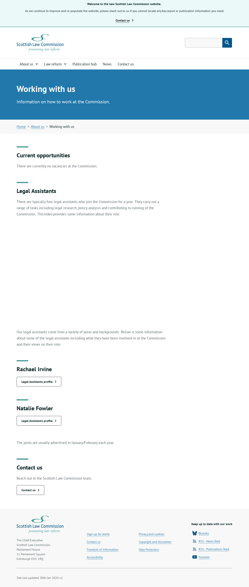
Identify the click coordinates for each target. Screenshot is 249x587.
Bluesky (200, 533)
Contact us (126, 64)
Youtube (201, 557)
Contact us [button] (125, 20)
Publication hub (84, 64)
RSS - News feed (206, 541)
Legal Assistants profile (38, 382)
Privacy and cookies (151, 534)
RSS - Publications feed (210, 549)
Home (21, 126)
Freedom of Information (102, 549)
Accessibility (95, 557)
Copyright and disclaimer (155, 542)
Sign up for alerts (98, 534)
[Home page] (40, 42)
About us (37, 126)
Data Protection (149, 549)
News (107, 64)
